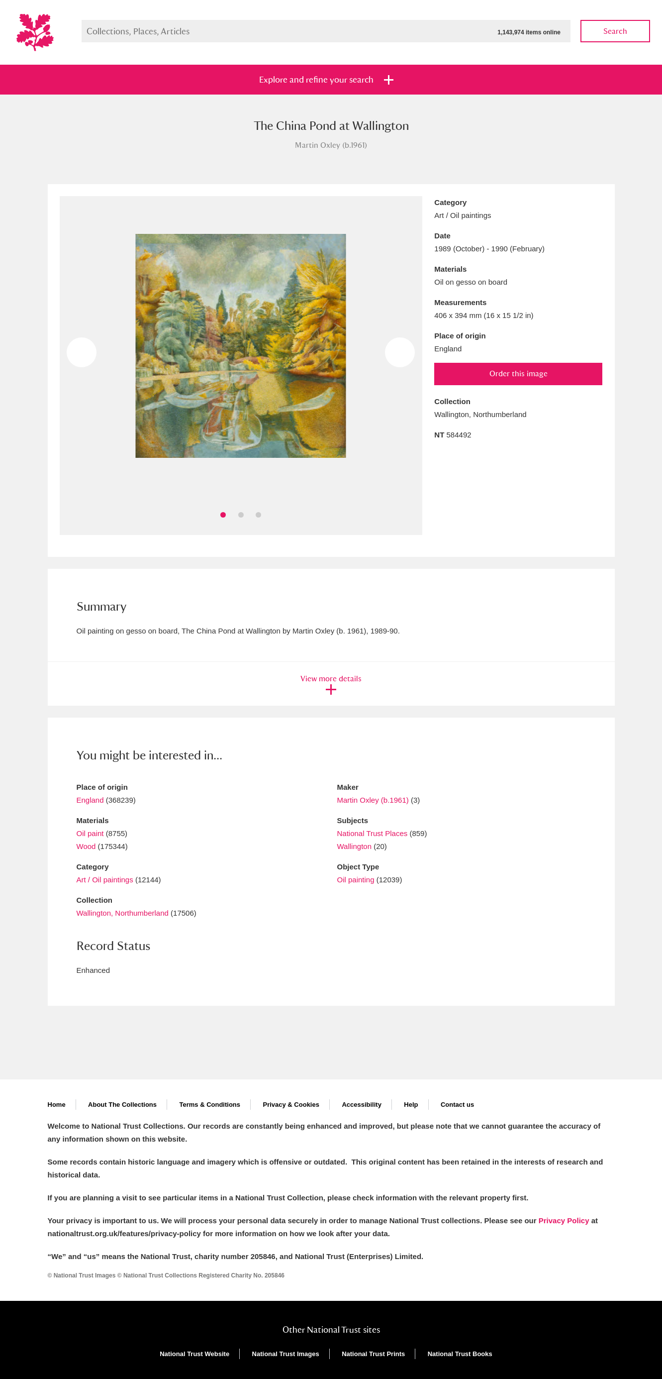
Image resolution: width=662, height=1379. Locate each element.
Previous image (81, 352)
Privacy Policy (564, 1220)
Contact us (457, 1104)
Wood (86, 846)
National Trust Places (372, 833)
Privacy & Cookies (291, 1104)
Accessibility (361, 1104)
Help (411, 1104)
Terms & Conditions (209, 1104)
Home (57, 1104)
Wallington (354, 846)
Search (615, 31)
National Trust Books (460, 1354)
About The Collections (122, 1104)
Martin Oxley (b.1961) (373, 800)
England (90, 800)
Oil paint (90, 833)
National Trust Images (285, 1354)
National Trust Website (194, 1354)
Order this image (518, 373)
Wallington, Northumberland (123, 913)
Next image (400, 352)
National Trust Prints (373, 1354)
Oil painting (356, 879)
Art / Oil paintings (105, 879)
